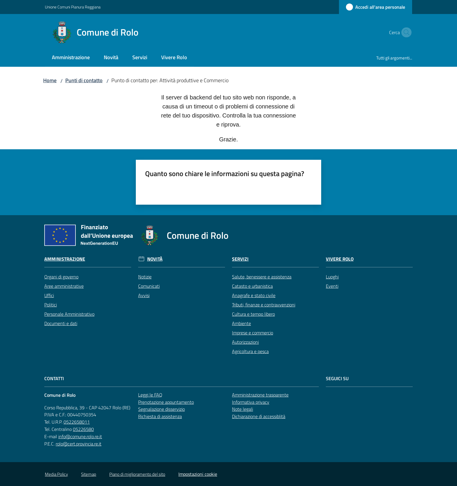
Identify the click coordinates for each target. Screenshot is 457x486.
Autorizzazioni (245, 341)
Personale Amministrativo (69, 313)
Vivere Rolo (340, 259)
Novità (155, 259)
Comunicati (149, 286)
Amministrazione (64, 259)
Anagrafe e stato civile (253, 295)
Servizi (240, 259)
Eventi (332, 286)
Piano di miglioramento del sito (137, 474)
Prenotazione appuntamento (166, 402)
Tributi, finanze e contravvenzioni (263, 304)
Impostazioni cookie (197, 474)
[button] (405, 32)
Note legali (242, 409)
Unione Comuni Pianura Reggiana (73, 7)
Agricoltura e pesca (250, 351)
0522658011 (77, 421)
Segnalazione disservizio (161, 409)
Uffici (49, 295)
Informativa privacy (250, 402)
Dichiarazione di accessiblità (258, 416)
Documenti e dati (60, 323)
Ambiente (241, 323)
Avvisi (144, 295)
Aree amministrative (64, 286)
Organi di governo (61, 276)
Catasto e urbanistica (252, 286)
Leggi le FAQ (150, 394)
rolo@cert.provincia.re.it (78, 443)
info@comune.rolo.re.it (80, 436)
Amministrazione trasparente (260, 394)
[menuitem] (71, 58)
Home (50, 80)
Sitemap (88, 474)
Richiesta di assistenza (160, 416)
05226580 (83, 429)
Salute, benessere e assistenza (261, 276)
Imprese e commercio (252, 332)
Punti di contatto (84, 80)
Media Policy (56, 474)
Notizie (145, 276)
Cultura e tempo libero (253, 313)
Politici (50, 304)
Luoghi (332, 276)
